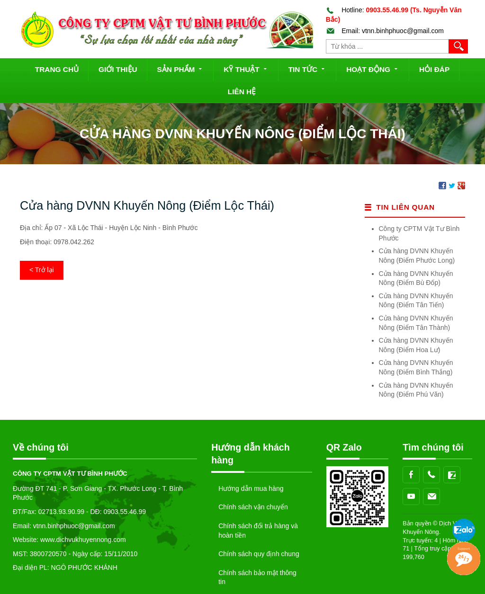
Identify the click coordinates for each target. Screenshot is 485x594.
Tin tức (307, 68)
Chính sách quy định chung (258, 554)
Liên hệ (242, 92)
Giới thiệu (118, 69)
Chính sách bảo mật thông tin (257, 577)
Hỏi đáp (434, 69)
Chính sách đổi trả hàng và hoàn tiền (258, 530)
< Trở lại (41, 270)
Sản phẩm (180, 68)
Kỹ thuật (246, 68)
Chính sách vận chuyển (253, 507)
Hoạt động (372, 68)
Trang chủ (57, 69)
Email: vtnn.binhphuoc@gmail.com (385, 31)
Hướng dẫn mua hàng (250, 488)
